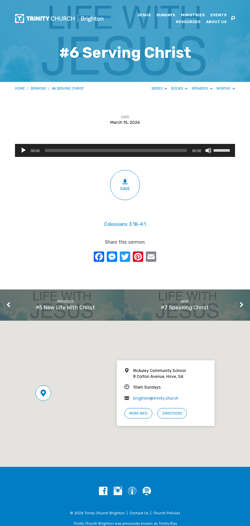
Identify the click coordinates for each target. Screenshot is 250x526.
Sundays (165, 15)
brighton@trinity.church (155, 398)
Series (159, 88)
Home (20, 88)
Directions (172, 413)
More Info (138, 413)
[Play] (23, 150)
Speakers (202, 88)
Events (218, 15)
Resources (188, 22)
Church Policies (166, 513)
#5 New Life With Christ (65, 307)
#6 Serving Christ (68, 88)
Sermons (38, 88)
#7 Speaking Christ (184, 307)
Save (125, 184)
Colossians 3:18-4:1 (125, 224)
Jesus (144, 15)
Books (179, 88)
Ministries (193, 15)
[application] (125, 150)
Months (225, 88)
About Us (216, 22)
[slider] (116, 150)
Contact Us (139, 513)
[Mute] (208, 150)
